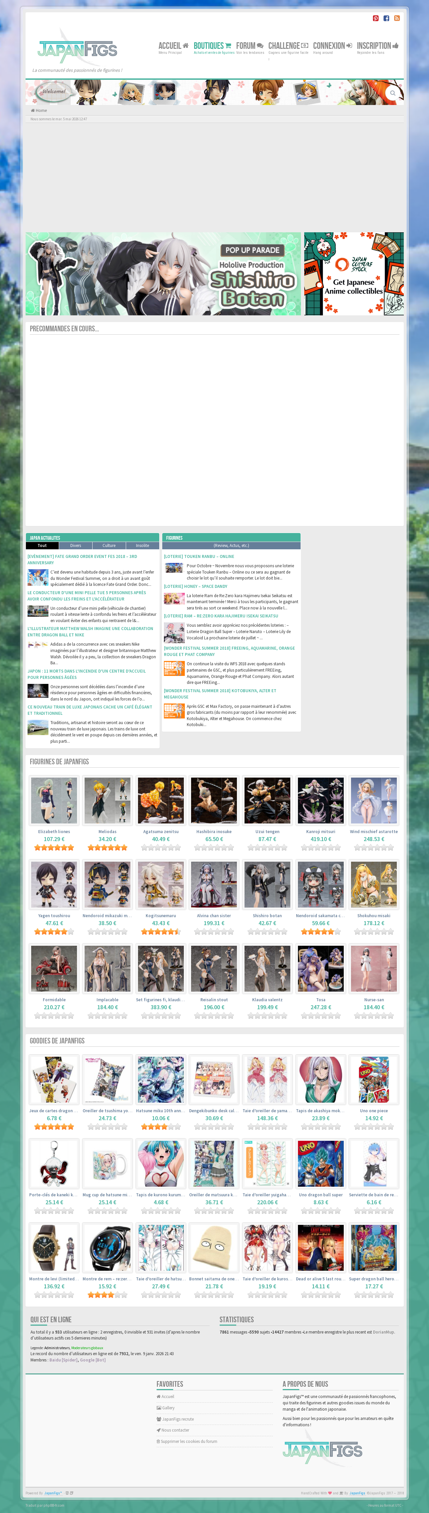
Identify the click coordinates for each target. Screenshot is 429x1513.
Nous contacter (173, 1430)
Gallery (166, 1408)
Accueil (174, 45)
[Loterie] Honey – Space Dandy (195, 586)
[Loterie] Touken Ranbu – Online (199, 556)
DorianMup (383, 1332)
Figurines (174, 538)
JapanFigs (357, 1493)
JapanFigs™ (53, 1493)
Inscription (378, 45)
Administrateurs (57, 1348)
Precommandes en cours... (64, 329)
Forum (249, 45)
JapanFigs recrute (175, 1419)
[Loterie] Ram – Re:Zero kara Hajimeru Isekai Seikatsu (221, 616)
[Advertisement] (215, 177)
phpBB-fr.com (53, 1505)
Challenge (288, 45)
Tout (42, 545)
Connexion (332, 45)
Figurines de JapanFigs (59, 762)
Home (41, 110)
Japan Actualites (45, 538)
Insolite (142, 545)
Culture (109, 545)
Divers (75, 545)
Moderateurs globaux (87, 1348)
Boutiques (212, 45)
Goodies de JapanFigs (57, 1041)
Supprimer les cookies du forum (187, 1441)
